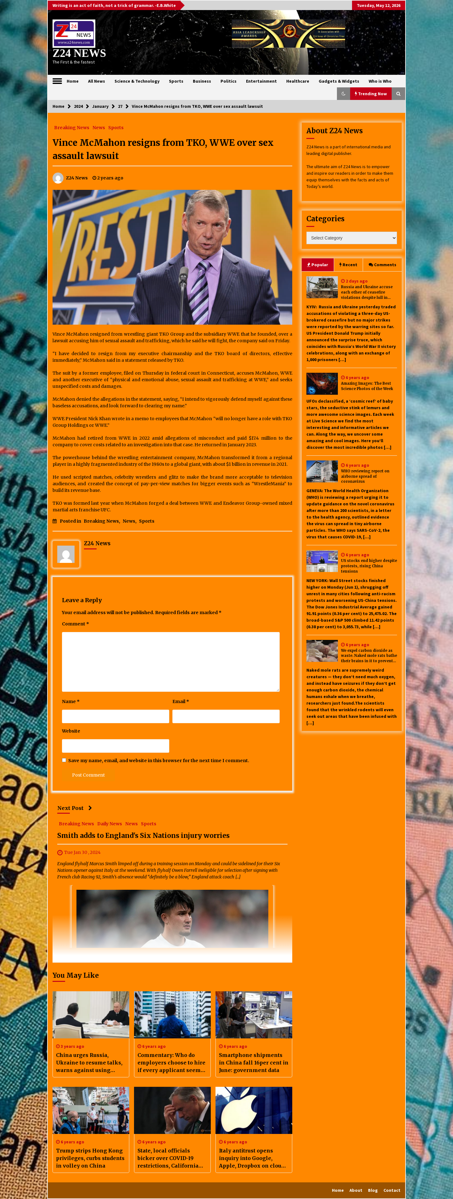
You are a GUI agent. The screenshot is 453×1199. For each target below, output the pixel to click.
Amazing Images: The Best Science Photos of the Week (367, 386)
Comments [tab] (382, 264)
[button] (343, 93)
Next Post (74, 808)
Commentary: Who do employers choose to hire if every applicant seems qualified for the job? (171, 1063)
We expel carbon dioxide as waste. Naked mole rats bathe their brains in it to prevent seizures (369, 656)
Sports (176, 81)
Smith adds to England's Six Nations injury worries (143, 835)
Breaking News (71, 127)
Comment (75, 624)
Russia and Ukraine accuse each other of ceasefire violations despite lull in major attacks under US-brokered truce (367, 292)
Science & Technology (137, 81)
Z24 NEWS (79, 53)
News (98, 127)
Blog (373, 1190)
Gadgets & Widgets (339, 81)
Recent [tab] (348, 264)
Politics (229, 81)
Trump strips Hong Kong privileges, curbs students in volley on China (90, 1158)
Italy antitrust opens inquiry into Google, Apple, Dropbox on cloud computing (251, 1158)
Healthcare (297, 81)
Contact (391, 1190)
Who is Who (380, 81)
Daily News (109, 823)
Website (71, 731)
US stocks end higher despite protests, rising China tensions (369, 566)
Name (71, 701)
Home (73, 81)
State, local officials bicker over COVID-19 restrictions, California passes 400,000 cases (168, 1158)
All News (96, 81)
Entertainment (261, 81)
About (356, 1190)
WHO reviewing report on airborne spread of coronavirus (365, 476)
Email (180, 701)
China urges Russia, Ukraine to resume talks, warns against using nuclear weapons (89, 1063)
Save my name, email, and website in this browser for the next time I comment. (158, 760)
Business (202, 81)
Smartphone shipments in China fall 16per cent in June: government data (253, 1062)
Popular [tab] (317, 264)
